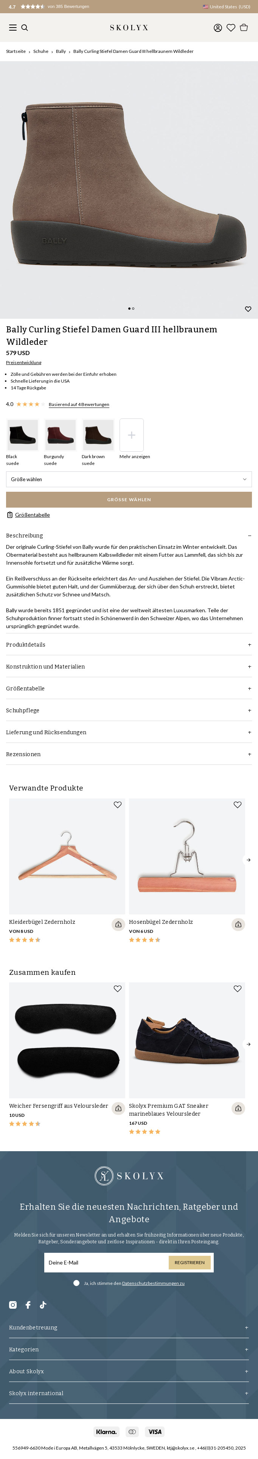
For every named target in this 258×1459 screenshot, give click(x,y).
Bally (61, 51)
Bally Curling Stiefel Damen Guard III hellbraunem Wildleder (133, 51)
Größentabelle (28, 515)
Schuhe (40, 51)
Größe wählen (129, 479)
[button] (56, 6)
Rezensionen (129, 754)
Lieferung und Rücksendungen (129, 732)
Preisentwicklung (23, 362)
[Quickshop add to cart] (118, 924)
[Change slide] (129, 308)
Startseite (16, 51)
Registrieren (190, 1262)
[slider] (129, 190)
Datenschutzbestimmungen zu (153, 1283)
